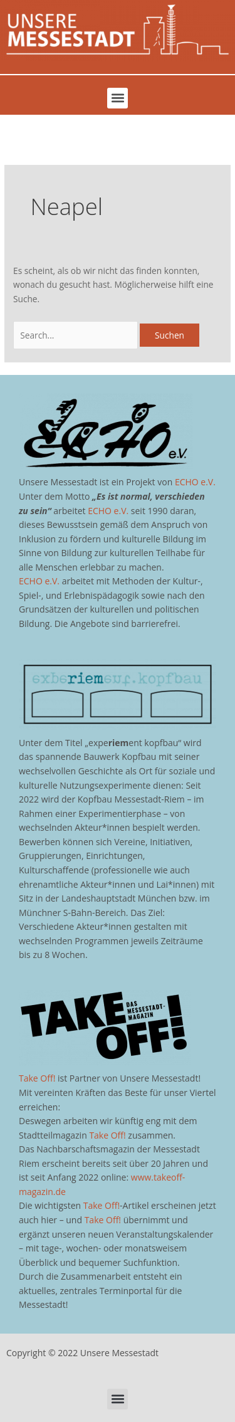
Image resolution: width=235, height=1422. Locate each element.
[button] (117, 98)
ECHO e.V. (195, 482)
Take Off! (37, 1078)
